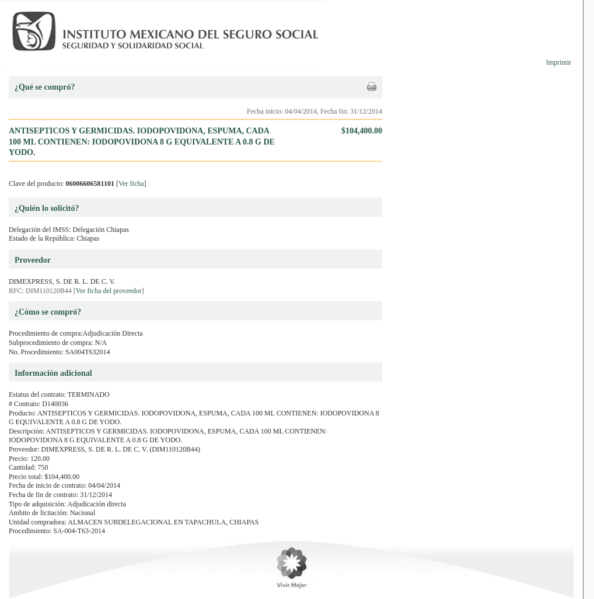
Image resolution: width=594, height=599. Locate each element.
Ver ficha (131, 183)
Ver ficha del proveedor (109, 291)
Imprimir (558, 62)
